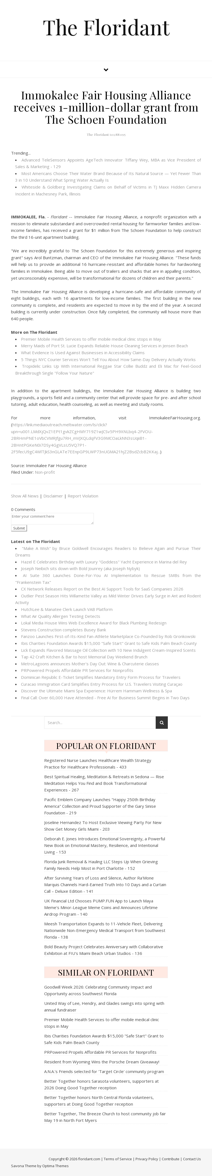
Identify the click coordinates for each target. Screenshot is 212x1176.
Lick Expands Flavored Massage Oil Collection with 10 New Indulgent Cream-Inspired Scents (108, 650)
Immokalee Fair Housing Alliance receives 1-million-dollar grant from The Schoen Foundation (106, 107)
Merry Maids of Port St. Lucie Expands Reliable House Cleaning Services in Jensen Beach (104, 345)
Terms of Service (118, 1158)
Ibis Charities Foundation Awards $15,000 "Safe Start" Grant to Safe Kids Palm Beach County (109, 643)
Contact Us (192, 1158)
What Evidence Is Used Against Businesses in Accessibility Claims (83, 352)
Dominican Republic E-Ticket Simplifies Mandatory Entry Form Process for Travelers (101, 677)
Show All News (25, 496)
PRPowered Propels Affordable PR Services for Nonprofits (77, 670)
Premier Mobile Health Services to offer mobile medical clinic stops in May (91, 339)
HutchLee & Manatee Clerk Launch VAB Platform (67, 609)
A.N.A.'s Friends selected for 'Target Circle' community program (104, 1071)
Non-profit (45, 472)
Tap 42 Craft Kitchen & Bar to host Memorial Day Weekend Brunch (84, 656)
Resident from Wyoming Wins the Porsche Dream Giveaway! (101, 1061)
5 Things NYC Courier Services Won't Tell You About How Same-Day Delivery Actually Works (108, 359)
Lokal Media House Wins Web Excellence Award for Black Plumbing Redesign (93, 623)
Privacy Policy (147, 1158)
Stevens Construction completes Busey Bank (63, 629)
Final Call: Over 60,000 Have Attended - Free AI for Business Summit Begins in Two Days (105, 697)
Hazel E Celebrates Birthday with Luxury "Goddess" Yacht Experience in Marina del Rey (104, 562)
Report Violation (83, 496)
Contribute (170, 1158)
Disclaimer (53, 496)
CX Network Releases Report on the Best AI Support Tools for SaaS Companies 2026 (102, 589)
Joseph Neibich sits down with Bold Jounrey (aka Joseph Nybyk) (80, 568)
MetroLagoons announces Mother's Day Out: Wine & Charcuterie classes (90, 663)
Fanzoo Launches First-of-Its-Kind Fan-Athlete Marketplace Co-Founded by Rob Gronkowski (108, 636)
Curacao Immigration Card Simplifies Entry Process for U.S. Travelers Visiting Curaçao (101, 684)
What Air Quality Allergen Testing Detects (60, 616)
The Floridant (106, 27)
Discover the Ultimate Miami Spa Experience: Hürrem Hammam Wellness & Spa (96, 690)
